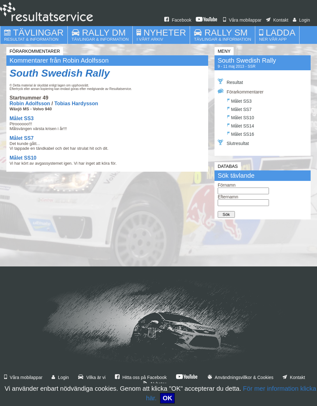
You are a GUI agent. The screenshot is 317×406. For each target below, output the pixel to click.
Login (301, 20)
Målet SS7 (22, 138)
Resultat (230, 82)
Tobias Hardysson (76, 103)
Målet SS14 (240, 125)
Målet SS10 (23, 158)
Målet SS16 (240, 133)
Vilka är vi (91, 377)
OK (167, 398)
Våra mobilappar (242, 20)
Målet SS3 (22, 118)
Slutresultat (233, 143)
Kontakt (277, 20)
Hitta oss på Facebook (141, 377)
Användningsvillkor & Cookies (240, 377)
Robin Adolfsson (30, 103)
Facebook (177, 20)
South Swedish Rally (60, 73)
